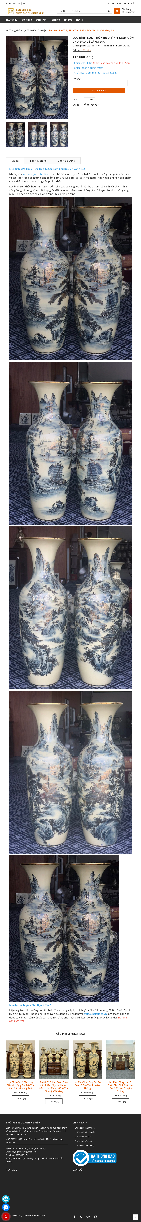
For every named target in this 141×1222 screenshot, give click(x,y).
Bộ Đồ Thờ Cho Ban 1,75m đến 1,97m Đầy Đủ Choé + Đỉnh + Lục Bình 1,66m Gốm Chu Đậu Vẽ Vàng (53, 1087)
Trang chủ (11, 20)
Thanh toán (114, 3)
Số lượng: (77, 78)
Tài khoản (129, 3)
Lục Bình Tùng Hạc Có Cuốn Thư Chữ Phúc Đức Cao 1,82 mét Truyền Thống (121, 1087)
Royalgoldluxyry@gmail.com (24, 1151)
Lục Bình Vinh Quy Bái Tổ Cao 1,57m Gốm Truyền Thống (87, 1085)
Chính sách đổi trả (83, 1136)
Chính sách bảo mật (83, 1141)
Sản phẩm (42, 20)
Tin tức (68, 20)
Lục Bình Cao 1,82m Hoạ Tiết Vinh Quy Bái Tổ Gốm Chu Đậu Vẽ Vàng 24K (20, 1085)
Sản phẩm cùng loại (70, 1034)
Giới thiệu (26, 20)
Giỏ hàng (127, 9)
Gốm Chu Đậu (124, 45)
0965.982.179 (14, 3)
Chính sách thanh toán (85, 1127)
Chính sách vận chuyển (85, 1132)
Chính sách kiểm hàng (84, 1145)
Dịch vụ (56, 20)
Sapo (20, 1218)
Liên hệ (79, 20)
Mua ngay (20, 1098)
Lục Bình (89, 99)
